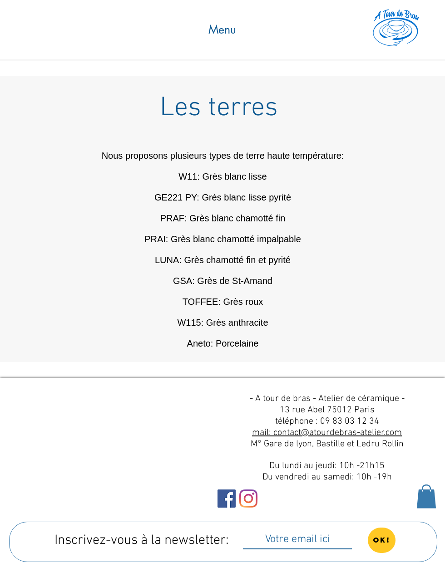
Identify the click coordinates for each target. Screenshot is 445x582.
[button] (222, 30)
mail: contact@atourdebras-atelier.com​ (327, 432)
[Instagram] (248, 498)
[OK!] (382, 540)
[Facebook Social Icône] (227, 498)
